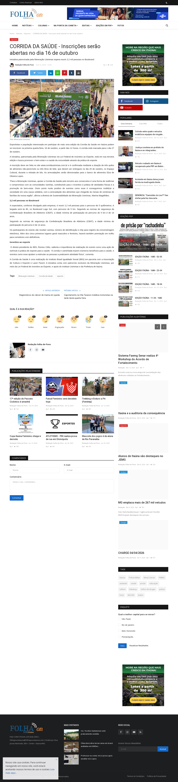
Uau (102, 327)
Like (16, 327)
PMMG (162, 577)
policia (162, 589)
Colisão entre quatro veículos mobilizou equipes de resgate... (149, 133)
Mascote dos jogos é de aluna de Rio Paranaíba (97, 438)
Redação (121, 368)
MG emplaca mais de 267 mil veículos (142, 502)
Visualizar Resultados (138, 645)
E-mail (67, 465)
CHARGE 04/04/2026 (131, 553)
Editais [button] (87, 25)
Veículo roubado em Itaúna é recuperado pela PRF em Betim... (150, 164)
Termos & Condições (135, 776)
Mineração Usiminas (26, 276)
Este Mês (143, 123)
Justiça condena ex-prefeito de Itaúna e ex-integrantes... (149, 148)
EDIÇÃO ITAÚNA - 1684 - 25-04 (148, 270)
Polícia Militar (134, 577)
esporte (60, 276)
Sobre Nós (38, 2)
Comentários (19, 458)
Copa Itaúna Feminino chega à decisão (25, 438)
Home (15, 25)
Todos (160, 123)
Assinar (163, 749)
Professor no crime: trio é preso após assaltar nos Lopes (96, 757)
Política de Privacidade (156, 776)
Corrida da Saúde (46, 276)
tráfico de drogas (148, 589)
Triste (88, 327)
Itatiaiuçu (133, 589)
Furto (122, 595)
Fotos (121, 25)
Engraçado (59, 327)
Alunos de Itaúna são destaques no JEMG (140, 457)
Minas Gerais (149, 577)
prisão (143, 583)
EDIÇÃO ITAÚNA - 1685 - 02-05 (148, 257)
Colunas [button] (43, 25)
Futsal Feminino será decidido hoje (61, 400)
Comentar (16, 498)
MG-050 (131, 595)
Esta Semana (126, 123)
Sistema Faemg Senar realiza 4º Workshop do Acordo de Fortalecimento (138, 359)
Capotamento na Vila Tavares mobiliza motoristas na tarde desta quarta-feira (88, 296)
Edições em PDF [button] (104, 25)
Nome (13, 465)
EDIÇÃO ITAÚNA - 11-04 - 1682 (148, 298)
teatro (140, 595)
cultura (122, 589)
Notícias (19, 33)
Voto (122, 645)
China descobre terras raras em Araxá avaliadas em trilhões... (97, 744)
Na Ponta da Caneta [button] (66, 25)
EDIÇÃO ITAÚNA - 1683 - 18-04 (148, 284)
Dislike (31, 327)
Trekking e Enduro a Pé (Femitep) (93, 400)
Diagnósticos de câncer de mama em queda (39, 295)
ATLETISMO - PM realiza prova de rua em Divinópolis (61, 438)
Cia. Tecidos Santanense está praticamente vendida (93, 732)
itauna (122, 577)
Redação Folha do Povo (22, 65)
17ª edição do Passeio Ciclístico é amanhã (21, 400)
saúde (133, 583)
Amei (45, 327)
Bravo (73, 327)
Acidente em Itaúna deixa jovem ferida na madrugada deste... (149, 180)
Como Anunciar (26, 2)
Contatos (13, 2)
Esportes (27, 33)
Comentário (15, 476)
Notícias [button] (28, 25)
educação (153, 583)
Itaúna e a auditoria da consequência (141, 413)
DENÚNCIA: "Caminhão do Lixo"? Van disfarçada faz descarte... (151, 196)
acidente (123, 583)
